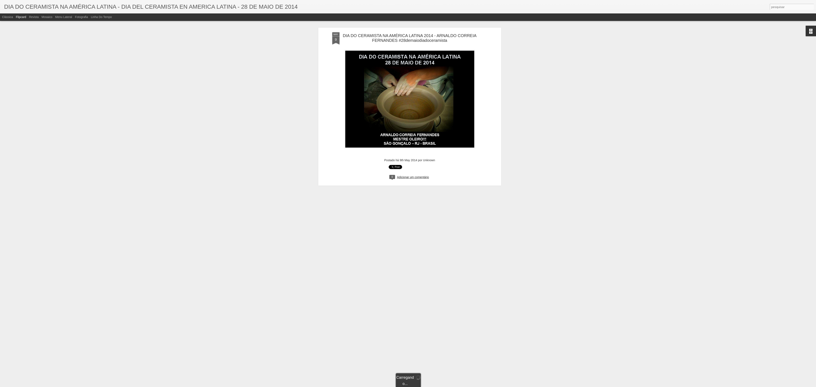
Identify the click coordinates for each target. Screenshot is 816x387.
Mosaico (47, 17)
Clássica (7, 17)
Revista (34, 17)
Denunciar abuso (438, 384)
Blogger (424, 384)
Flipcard (21, 17)
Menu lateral (63, 17)
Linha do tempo (101, 17)
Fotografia (81, 17)
